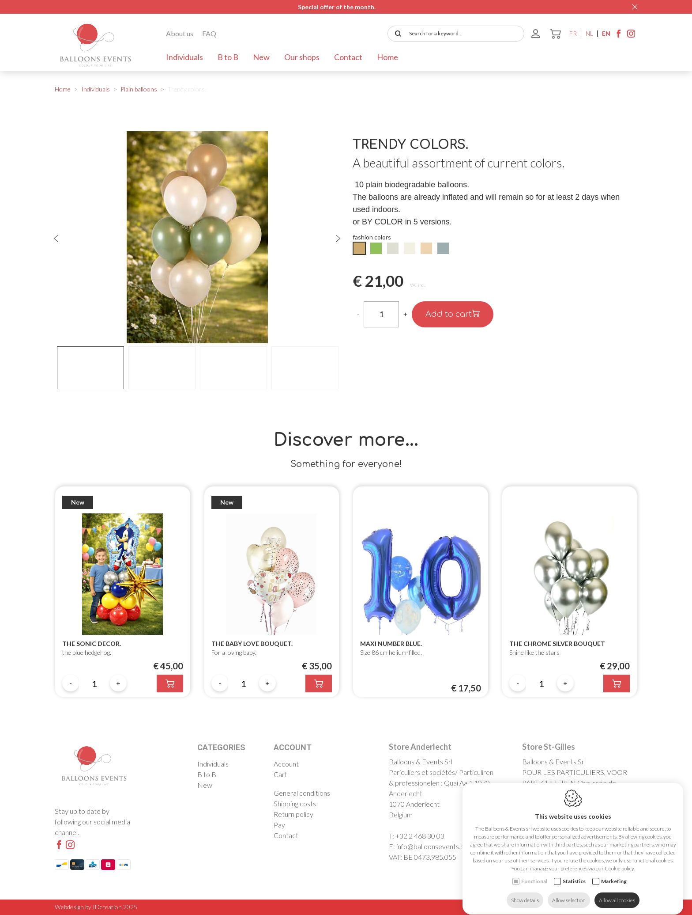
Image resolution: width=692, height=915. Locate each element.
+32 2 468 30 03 (419, 835)
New (261, 57)
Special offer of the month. (337, 7)
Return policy (293, 814)
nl (589, 33)
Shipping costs (295, 803)
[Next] (338, 239)
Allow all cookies (617, 891)
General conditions (302, 793)
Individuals (184, 57)
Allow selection (569, 891)
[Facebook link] (619, 35)
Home (387, 57)
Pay (279, 824)
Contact (348, 57)
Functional (534, 872)
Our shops (302, 57)
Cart (280, 774)
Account (293, 747)
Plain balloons (138, 89)
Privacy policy (592, 907)
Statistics (574, 872)
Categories (221, 747)
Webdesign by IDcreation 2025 (96, 907)
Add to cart (452, 314)
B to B (228, 57)
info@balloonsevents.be (432, 846)
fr (573, 33)
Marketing (614, 872)
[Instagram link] (631, 35)
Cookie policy (550, 907)
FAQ (209, 33)
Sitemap (627, 907)
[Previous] (56, 239)
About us (179, 33)
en (606, 33)
